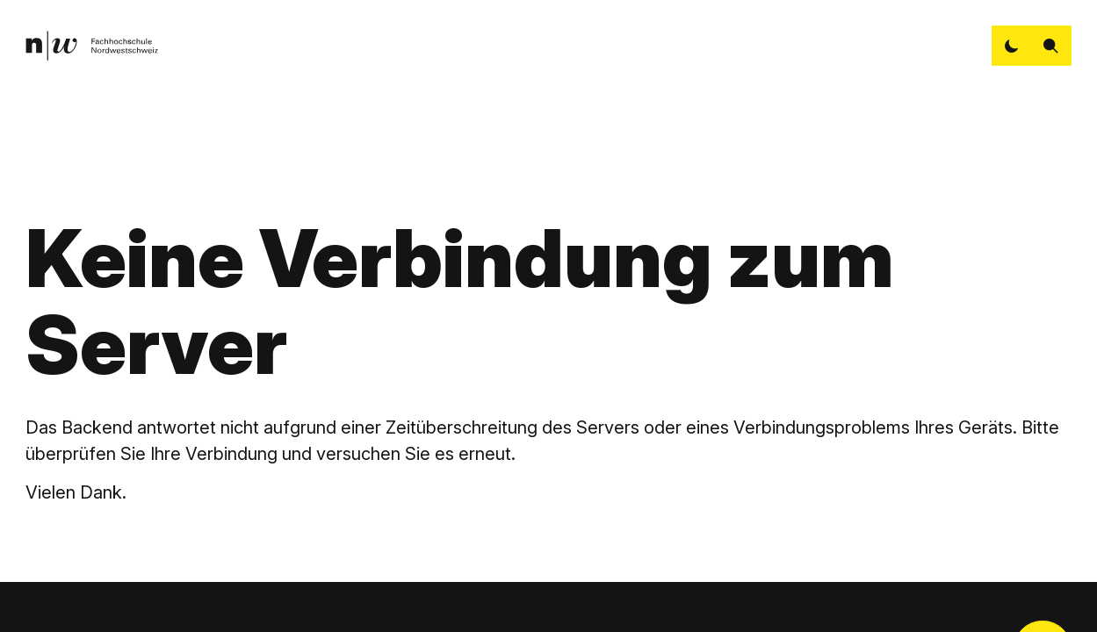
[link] (91, 46)
